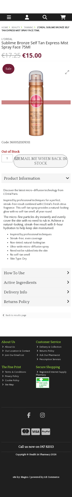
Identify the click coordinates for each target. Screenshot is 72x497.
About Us (8, 347)
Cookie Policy (10, 380)
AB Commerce (51, 477)
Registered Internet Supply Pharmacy (51, 373)
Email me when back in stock (41, 161)
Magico (24, 477)
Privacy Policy (10, 376)
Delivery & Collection (49, 347)
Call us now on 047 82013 (36, 447)
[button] (67, 72)
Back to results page (16, 315)
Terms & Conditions (14, 372)
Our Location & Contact (16, 351)
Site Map (8, 384)
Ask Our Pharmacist (48, 355)
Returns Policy (45, 351)
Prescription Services (49, 359)
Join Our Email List (13, 355)
